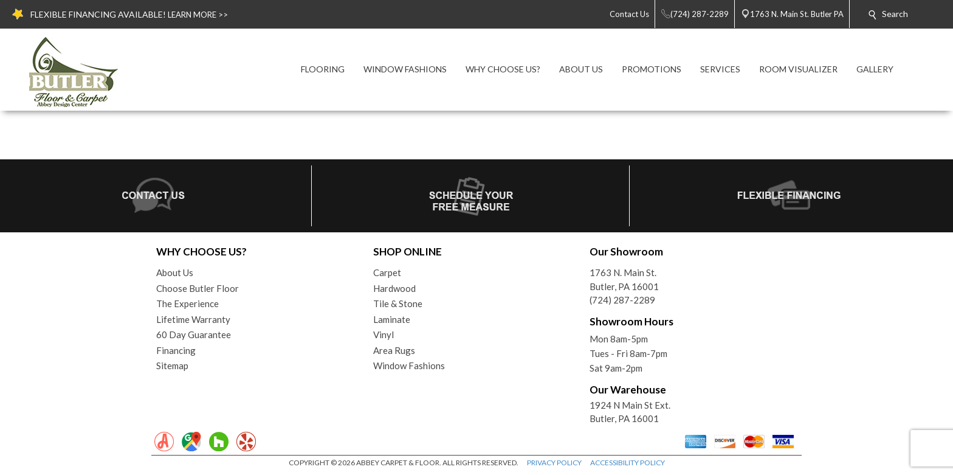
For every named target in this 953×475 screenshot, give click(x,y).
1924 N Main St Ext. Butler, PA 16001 (630, 412)
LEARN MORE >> (198, 14)
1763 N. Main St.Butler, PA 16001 (624, 279)
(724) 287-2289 (622, 299)
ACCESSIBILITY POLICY (627, 462)
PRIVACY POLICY (554, 462)
